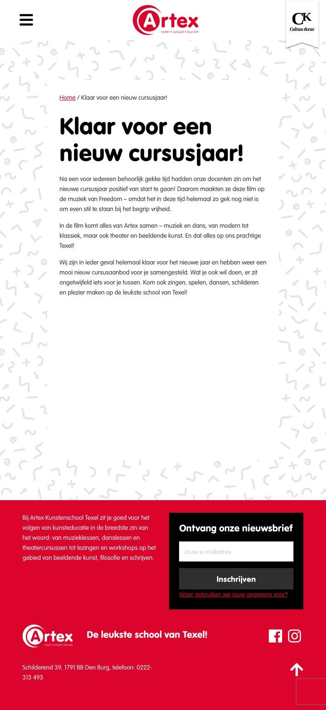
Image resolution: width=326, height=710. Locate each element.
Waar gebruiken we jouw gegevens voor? (233, 594)
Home (68, 97)
